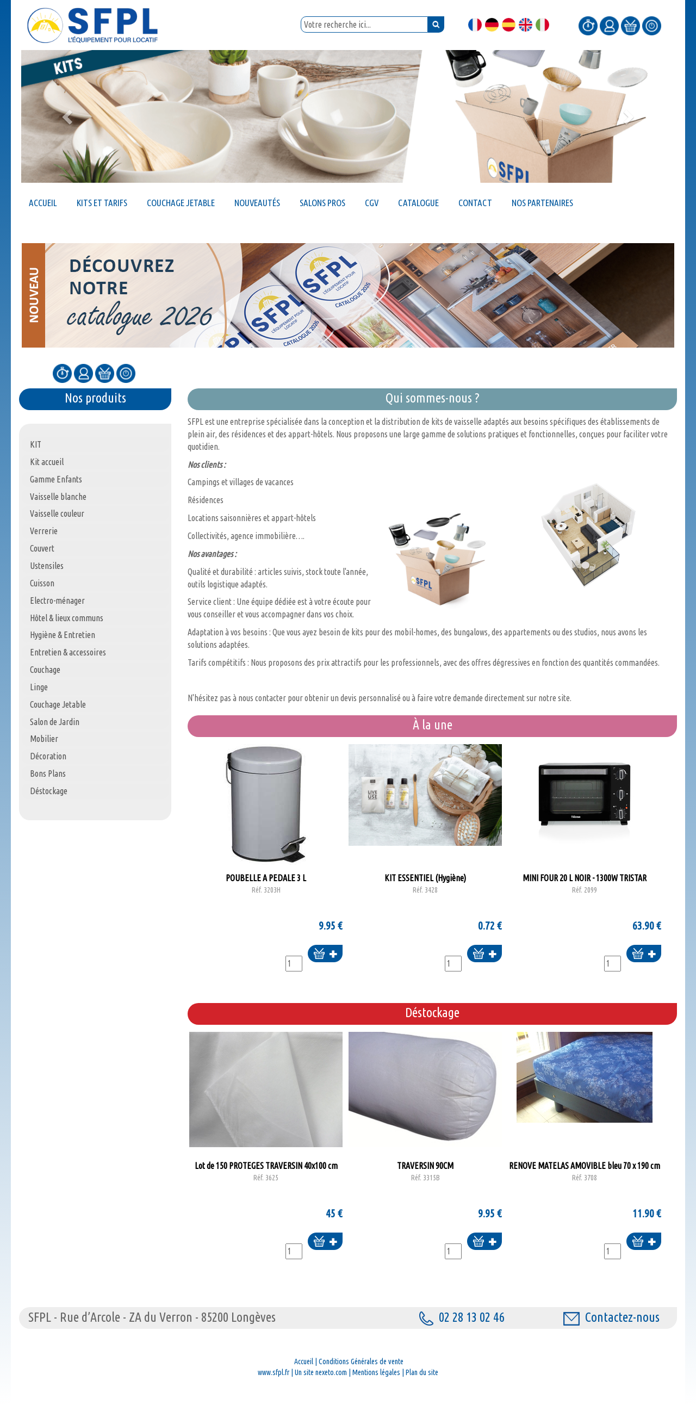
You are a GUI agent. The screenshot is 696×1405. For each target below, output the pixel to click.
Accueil (303, 1361)
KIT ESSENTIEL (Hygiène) (425, 884)
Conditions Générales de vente (361, 1361)
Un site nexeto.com (321, 1372)
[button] (68, 116)
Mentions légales (376, 1372)
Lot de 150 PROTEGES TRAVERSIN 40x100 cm (266, 1172)
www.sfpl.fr (273, 1372)
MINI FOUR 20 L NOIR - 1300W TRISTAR (584, 884)
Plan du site (422, 1372)
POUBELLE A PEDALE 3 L (266, 884)
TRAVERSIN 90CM (425, 1172)
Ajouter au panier (325, 954)
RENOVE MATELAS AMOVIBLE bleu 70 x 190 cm (584, 1172)
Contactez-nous (611, 1317)
